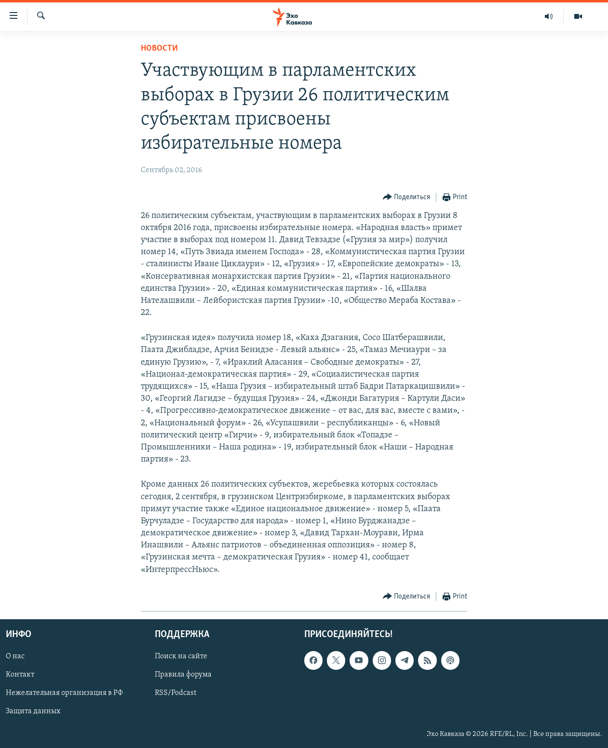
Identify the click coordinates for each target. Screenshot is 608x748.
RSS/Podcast (175, 693)
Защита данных (33, 711)
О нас (15, 656)
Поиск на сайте (181, 656)
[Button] (407, 197)
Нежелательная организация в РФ (64, 693)
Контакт (20, 675)
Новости (159, 48)
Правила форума (183, 675)
